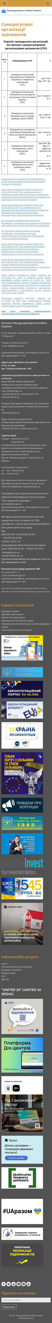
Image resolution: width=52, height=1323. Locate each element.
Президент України (10, 611)
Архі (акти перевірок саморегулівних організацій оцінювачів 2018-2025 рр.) (26, 312)
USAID (4, 963)
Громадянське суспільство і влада (17, 620)
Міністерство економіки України (16, 630)
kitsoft (30, 1318)
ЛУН (3, 976)
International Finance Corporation (16, 966)
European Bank (8, 973)
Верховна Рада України (12, 614)
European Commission (11, 970)
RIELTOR (5, 979)
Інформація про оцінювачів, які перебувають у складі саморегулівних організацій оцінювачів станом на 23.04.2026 (23, 181)
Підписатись (9, 1307)
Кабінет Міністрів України (13, 617)
